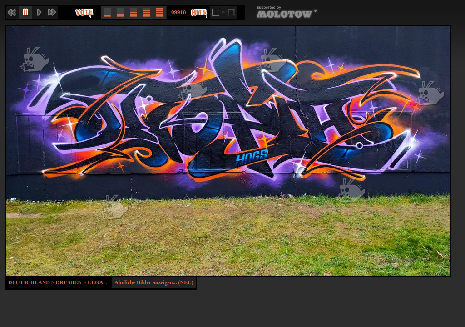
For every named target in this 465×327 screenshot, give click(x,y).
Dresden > (72, 282)
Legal (97, 282)
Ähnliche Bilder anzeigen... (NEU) (153, 282)
